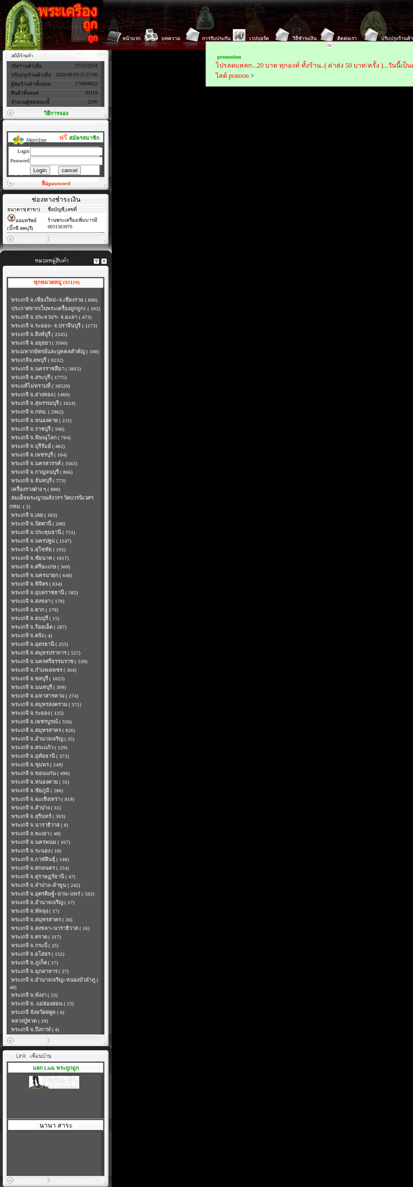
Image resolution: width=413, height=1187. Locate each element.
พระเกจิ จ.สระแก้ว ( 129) (39, 747)
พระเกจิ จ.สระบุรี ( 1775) (39, 377)
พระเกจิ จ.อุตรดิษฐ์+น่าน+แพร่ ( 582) (52, 894)
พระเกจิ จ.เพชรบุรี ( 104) (39, 455)
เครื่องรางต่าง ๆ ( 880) (35, 489)
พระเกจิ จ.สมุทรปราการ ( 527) (45, 653)
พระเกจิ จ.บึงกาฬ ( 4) (35, 1029)
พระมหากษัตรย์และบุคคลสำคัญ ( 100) (55, 351)
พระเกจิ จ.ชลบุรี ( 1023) (38, 678)
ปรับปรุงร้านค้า (397, 38)
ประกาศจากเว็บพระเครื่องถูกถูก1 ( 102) (55, 308)
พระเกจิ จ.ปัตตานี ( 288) (38, 524)
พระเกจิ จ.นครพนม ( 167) (40, 842)
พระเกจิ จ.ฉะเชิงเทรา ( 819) (42, 799)
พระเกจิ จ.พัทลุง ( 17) (35, 911)
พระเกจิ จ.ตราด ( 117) (36, 937)
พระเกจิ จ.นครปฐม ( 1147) (41, 541)
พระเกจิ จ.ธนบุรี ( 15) (35, 618)
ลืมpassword (55, 183)
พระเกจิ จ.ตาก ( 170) (34, 610)
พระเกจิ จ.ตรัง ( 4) (31, 635)
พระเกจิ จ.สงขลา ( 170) (37, 601)
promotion (229, 57)
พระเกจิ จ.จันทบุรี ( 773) (38, 481)
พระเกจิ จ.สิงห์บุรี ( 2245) (39, 334)
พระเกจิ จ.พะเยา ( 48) (36, 833)
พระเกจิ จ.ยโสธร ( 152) (37, 954)
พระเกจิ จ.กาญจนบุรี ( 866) (42, 472)
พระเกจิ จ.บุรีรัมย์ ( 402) (38, 446)
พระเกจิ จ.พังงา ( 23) (34, 995)
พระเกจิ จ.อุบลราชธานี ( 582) (44, 592)
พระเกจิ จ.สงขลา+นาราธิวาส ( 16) (50, 928)
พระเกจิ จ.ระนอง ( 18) (36, 851)
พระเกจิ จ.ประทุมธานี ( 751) (43, 532)
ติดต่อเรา (347, 38)
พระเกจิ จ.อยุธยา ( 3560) (39, 343)
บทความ (170, 38)
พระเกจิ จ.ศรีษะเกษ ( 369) (40, 567)
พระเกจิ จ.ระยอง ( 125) (37, 713)
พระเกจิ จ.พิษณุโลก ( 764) (41, 437)
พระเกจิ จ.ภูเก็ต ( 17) (34, 963)
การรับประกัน (216, 38)
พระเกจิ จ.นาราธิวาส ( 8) (39, 825)
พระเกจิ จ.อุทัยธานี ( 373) (40, 756)
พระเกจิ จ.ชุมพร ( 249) (37, 765)
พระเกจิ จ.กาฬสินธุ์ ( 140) (40, 859)
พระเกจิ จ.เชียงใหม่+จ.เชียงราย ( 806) (54, 300)
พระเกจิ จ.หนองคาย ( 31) (40, 782)
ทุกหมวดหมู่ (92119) (57, 282)
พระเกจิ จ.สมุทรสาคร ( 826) (43, 730)
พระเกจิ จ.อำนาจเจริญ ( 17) (43, 902)
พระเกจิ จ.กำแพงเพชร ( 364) (43, 670)
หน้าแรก (131, 38)
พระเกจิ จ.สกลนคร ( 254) (40, 868)
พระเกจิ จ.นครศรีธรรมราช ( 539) (49, 661)
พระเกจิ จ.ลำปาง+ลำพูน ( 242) (45, 885)
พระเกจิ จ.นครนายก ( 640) (41, 575)
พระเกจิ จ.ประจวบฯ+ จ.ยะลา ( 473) (51, 317)
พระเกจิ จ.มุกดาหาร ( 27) (40, 971)
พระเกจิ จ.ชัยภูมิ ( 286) (37, 790)
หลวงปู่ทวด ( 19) (29, 1021)
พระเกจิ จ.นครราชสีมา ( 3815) (46, 369)
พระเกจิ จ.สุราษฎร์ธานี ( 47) (43, 876)
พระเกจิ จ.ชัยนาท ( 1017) (40, 558)
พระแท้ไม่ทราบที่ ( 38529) (40, 386)
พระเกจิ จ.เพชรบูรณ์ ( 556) (41, 722)
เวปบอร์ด (259, 38)
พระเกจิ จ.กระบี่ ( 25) (35, 945)
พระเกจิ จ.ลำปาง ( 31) (36, 808)
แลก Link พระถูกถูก (56, 1068)
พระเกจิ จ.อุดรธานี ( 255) (39, 644)
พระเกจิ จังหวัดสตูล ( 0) (37, 1012)
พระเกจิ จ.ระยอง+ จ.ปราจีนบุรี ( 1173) (54, 326)
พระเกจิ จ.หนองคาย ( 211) (41, 420)
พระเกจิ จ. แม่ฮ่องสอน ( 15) (42, 1004)
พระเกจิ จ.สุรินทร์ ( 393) (38, 816)
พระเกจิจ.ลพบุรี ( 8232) (37, 360)
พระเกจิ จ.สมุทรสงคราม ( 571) (46, 704)
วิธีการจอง (56, 113)
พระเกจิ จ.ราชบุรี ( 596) (37, 429)
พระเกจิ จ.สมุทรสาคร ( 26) (42, 919)
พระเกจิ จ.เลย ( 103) (34, 515)
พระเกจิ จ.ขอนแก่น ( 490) (40, 773)
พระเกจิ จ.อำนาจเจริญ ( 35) (43, 739)
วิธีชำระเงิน (304, 38)
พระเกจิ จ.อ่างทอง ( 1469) (40, 394)
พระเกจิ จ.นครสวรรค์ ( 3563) (44, 463)
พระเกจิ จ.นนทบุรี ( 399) (38, 687)
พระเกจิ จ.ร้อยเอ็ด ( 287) (39, 627)
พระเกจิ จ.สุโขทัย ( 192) (38, 549)
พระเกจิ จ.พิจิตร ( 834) (36, 584)
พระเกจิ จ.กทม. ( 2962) (37, 412)
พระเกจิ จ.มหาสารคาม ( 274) (44, 696)
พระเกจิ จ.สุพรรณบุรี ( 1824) (43, 403)
